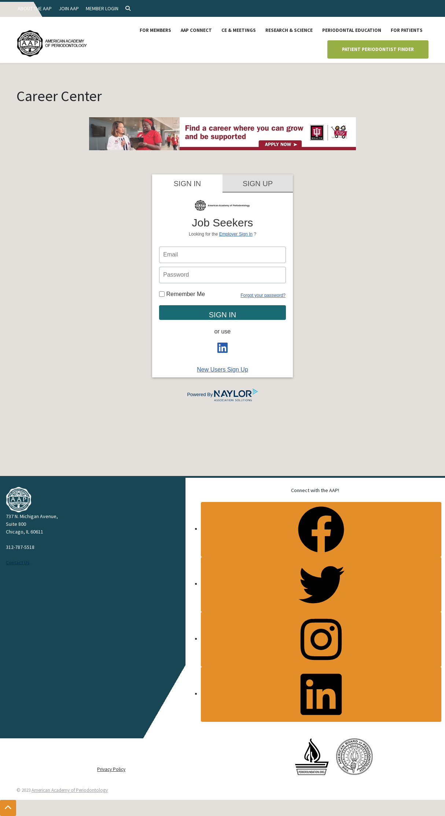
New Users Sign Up (222, 369)
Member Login (102, 8)
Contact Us (18, 562)
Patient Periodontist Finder (378, 49)
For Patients (407, 30)
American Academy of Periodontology (70, 790)
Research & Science (289, 30)
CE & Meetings (238, 30)
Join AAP (69, 8)
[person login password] (222, 275)
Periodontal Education (351, 30)
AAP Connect (196, 30)
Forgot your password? (263, 295)
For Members (155, 30)
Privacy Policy (111, 769)
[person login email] (222, 255)
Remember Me (182, 294)
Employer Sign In (236, 234)
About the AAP (35, 8)
